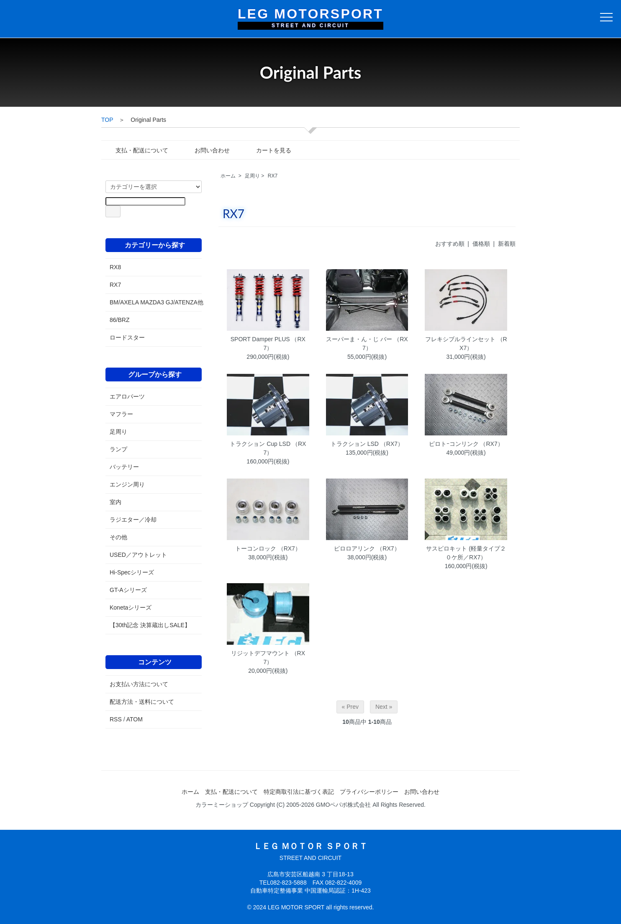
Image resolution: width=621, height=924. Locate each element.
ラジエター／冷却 (133, 519)
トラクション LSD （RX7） (367, 443)
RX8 (115, 267)
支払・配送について (135, 150)
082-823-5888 (288, 882)
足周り (252, 176)
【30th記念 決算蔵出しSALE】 (150, 625)
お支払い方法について (139, 684)
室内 (115, 502)
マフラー (121, 414)
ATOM (134, 719)
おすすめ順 (449, 243)
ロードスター (127, 337)
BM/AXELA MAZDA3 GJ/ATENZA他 (154, 302)
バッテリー (124, 466)
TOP (107, 119)
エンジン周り (127, 484)
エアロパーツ (127, 396)
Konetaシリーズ (130, 607)
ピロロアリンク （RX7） (367, 548)
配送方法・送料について (142, 701)
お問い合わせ (206, 150)
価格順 (481, 243)
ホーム (228, 176)
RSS (116, 719)
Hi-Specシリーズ (132, 572)
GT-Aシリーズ (128, 590)
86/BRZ (119, 320)
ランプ (118, 449)
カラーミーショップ (221, 804)
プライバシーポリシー (369, 791)
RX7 (272, 176)
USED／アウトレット (138, 554)
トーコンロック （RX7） (268, 548)
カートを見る (267, 150)
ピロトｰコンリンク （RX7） (466, 443)
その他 (118, 537)
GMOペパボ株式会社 (343, 804)
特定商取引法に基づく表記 (299, 791)
